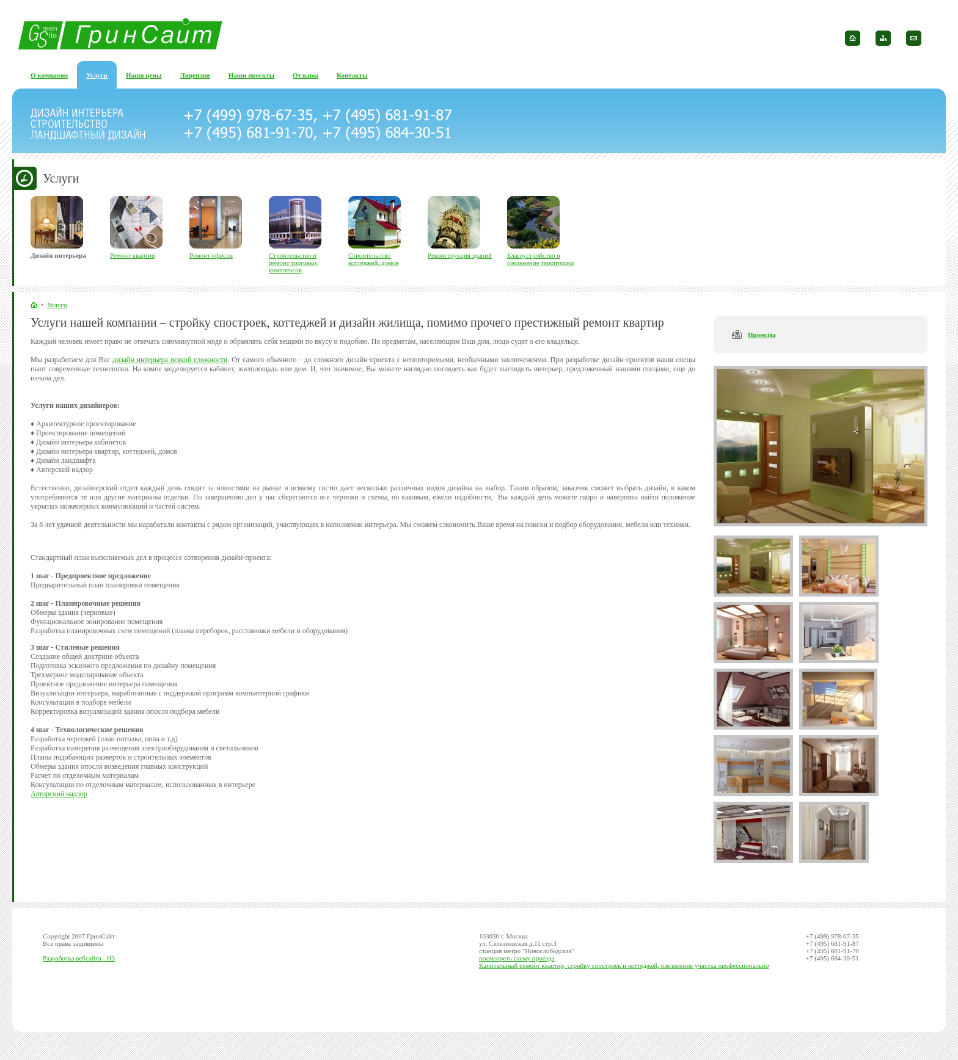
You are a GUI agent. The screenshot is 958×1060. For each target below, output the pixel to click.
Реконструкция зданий (460, 255)
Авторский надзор (59, 794)
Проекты (761, 334)
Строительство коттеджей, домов (373, 259)
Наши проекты (252, 75)
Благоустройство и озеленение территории (540, 259)
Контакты (352, 75)
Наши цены (144, 75)
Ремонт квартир (132, 255)
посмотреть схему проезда (516, 958)
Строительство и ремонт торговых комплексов (293, 263)
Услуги (97, 75)
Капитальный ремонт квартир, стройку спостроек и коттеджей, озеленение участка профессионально (624, 965)
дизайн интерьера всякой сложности (169, 359)
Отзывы (305, 75)
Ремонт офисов (211, 255)
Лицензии (195, 75)
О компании (49, 75)
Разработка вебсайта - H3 (79, 958)
